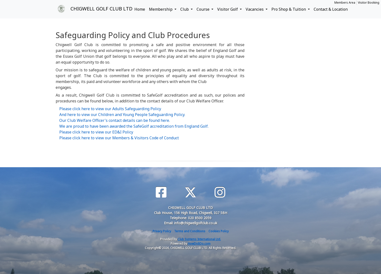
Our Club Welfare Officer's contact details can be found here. (114, 120)
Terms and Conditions (189, 231)
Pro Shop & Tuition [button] (289, 9)
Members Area (344, 2)
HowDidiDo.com (199, 243)
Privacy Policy (162, 231)
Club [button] (185, 9)
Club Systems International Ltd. (199, 239)
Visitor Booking (368, 2)
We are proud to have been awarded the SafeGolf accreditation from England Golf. (133, 126)
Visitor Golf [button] (228, 9)
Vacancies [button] (255, 9)
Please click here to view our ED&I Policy (96, 132)
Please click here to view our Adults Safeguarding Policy (110, 108)
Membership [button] (161, 9)
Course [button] (203, 9)
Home (139, 9)
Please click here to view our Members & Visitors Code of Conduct (119, 138)
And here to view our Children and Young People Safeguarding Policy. (122, 114)
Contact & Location (331, 9)
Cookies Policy (218, 231)
